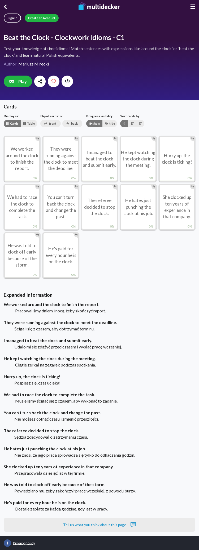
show (94, 123)
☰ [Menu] (192, 6)
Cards (12, 123)
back (72, 123)
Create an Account (41, 18)
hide (110, 123)
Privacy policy (24, 542)
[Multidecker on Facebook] (7, 543)
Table (29, 123)
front (50, 123)
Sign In (12, 18)
